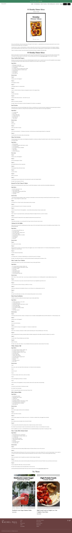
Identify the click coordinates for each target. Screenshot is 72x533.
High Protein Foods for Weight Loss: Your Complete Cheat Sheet (47, 511)
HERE (41, 1)
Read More (14, 512)
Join (69, 4)
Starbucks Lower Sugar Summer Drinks (22, 510)
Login (65, 4)
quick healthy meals (43, 56)
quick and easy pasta (42, 468)
